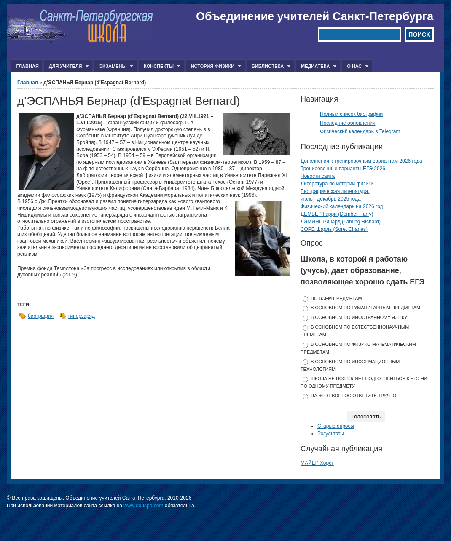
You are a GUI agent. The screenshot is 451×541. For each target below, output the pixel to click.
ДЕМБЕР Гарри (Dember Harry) (337, 214)
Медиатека (316, 66)
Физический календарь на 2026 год (342, 206)
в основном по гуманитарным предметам (365, 307)
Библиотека (269, 66)
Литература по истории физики (337, 184)
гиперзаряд (81, 316)
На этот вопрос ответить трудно (353, 395)
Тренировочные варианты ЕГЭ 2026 (343, 168)
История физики (214, 66)
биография (41, 316)
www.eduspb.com (143, 506)
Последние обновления (348, 123)
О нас (355, 66)
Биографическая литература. (335, 191)
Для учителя (66, 66)
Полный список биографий (351, 114)
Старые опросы (335, 426)
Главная (27, 66)
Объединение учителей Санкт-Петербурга (314, 16)
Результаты (330, 434)
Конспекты (159, 66)
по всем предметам (336, 298)
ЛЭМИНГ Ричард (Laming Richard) (341, 222)
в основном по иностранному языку (359, 317)
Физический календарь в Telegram (360, 131)
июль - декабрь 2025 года (331, 199)
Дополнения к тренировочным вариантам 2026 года (361, 161)
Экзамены (114, 66)
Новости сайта (318, 176)
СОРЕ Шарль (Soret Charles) (334, 229)
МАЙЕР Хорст (317, 463)
